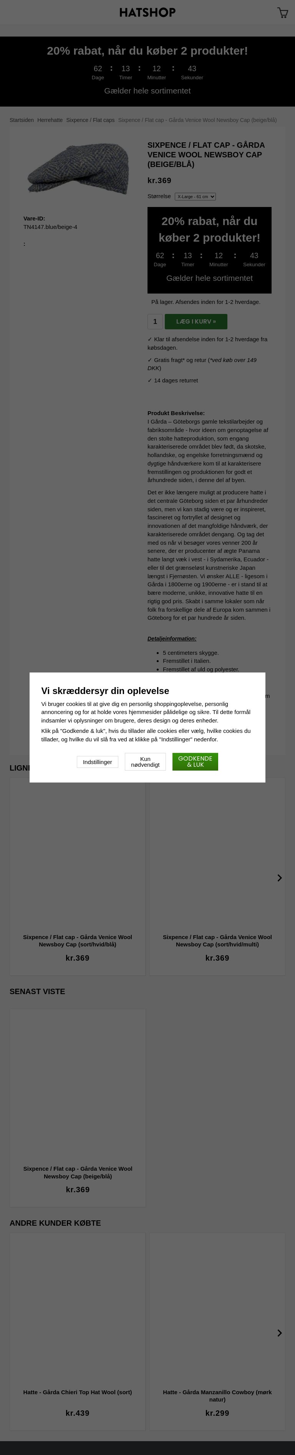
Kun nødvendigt (145, 762)
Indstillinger (97, 762)
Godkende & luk (195, 761)
